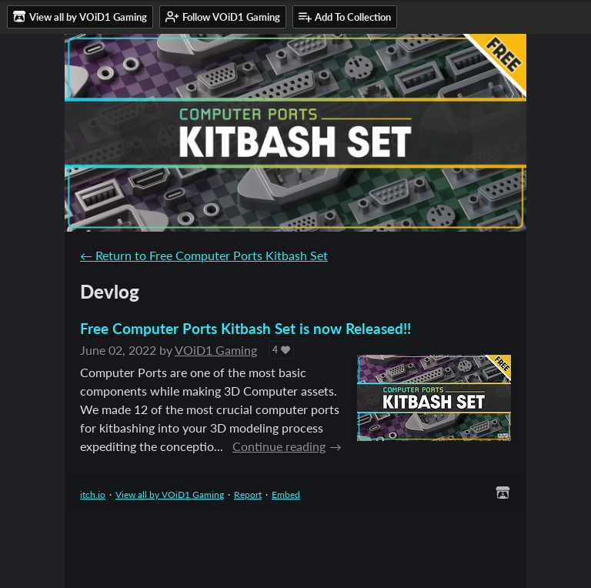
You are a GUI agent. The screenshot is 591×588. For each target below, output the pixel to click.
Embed (286, 494)
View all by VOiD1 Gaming (169, 494)
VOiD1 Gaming (216, 349)
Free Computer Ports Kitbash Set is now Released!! (245, 328)
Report (248, 494)
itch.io (92, 494)
